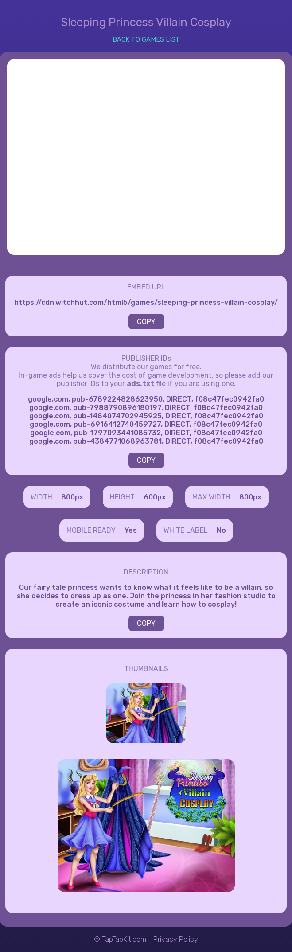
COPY (146, 321)
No (221, 530)
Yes (131, 530)
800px (72, 497)
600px (155, 497)
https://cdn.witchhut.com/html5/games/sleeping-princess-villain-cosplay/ (146, 302)
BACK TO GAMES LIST (146, 39)
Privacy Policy (175, 939)
